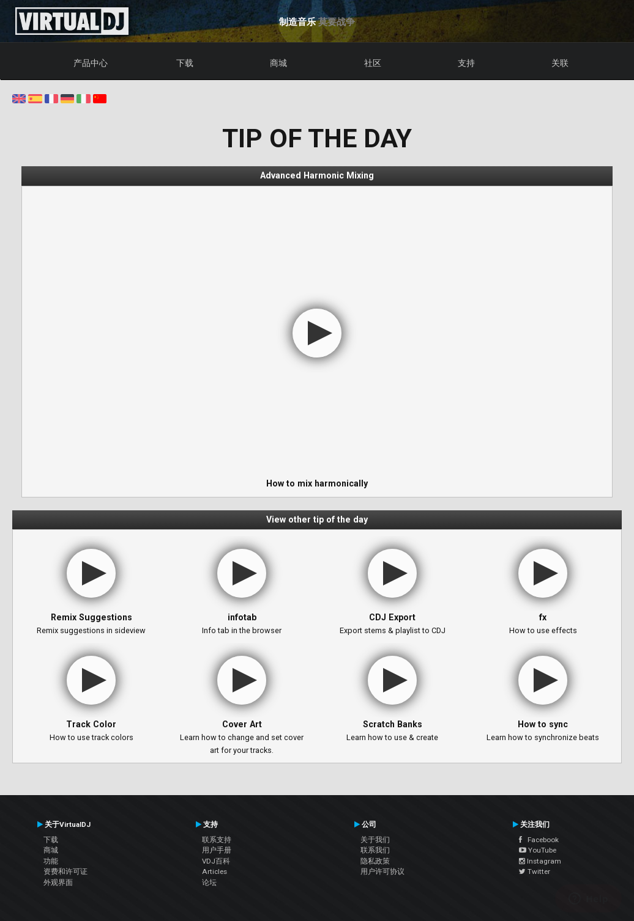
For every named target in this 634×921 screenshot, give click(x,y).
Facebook (539, 839)
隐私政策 (375, 861)
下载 (184, 63)
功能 (50, 861)
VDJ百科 (216, 861)
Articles (214, 871)
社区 (372, 63)
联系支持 (216, 839)
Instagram (540, 861)
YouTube (537, 850)
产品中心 (90, 63)
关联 (560, 63)
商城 (278, 63)
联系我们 (375, 850)
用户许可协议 (382, 871)
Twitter (534, 871)
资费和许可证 (65, 871)
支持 (466, 63)
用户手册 (216, 850)
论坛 (209, 882)
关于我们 (375, 839)
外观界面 (58, 882)
